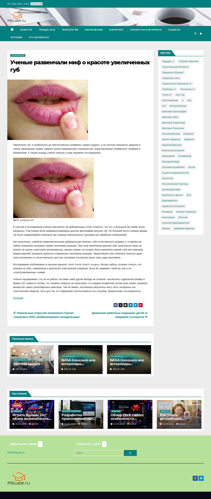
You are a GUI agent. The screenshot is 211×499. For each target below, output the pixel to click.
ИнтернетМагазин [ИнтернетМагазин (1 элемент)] (178, 106)
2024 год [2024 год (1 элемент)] (180, 95)
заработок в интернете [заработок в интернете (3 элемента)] (173, 206)
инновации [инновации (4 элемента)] (167, 212)
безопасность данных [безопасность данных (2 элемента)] (172, 195)
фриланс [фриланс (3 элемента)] (166, 228)
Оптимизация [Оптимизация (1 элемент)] (184, 156)
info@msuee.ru (16, 452)
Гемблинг (17, 411)
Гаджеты (174, 29)
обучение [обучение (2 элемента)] (183, 217)
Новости (26, 29)
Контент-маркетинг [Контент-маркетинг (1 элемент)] (171, 139)
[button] (195, 33)
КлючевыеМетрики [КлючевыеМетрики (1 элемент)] (171, 134)
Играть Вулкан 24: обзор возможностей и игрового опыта (31, 418)
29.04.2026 (21, 424)
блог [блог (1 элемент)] (189, 195)
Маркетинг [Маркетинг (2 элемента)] (189, 139)
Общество (116, 411)
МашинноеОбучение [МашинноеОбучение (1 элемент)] (172, 145)
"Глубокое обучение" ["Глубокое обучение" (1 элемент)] (188, 61)
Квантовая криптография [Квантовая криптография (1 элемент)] (174, 111)
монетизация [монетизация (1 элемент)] (168, 217)
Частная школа (26, 364)
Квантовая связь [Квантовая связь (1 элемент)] (170, 117)
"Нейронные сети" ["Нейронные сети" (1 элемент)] (171, 78)
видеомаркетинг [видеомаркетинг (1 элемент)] (170, 200)
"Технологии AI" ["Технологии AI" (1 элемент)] (187, 89)
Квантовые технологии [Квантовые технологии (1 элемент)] (173, 128)
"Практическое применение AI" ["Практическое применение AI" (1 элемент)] (177, 84)
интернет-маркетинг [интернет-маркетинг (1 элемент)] (186, 212)
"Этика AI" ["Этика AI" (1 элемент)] (167, 95)
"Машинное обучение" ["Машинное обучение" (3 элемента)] (173, 72)
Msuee (33, 424)
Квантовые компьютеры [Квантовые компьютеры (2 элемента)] (173, 122)
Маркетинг (116, 29)
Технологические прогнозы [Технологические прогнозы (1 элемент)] (175, 184)
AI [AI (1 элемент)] (182, 100)
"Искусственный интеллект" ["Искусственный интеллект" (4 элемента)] (175, 67)
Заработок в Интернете (146, 29)
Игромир (16, 37)
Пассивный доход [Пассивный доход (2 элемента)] (170, 161)
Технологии (70, 29)
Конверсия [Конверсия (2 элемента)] (188, 134)
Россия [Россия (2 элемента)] (191, 167)
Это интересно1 (17, 55)
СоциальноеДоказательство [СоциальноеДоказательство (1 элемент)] (175, 173)
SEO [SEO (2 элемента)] (164, 106)
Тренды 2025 (47, 29)
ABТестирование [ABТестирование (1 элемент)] (170, 100)
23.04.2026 (70, 424)
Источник (18, 298)
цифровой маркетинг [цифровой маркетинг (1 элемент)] (184, 228)
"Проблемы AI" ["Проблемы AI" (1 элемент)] (169, 89)
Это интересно (39, 37)
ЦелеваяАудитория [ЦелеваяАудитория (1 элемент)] (171, 189)
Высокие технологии (71, 411)
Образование (94, 29)
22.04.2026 (168, 424)
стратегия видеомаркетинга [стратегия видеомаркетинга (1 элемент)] (175, 223)
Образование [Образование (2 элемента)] (168, 156)
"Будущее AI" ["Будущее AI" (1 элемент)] (168, 61)
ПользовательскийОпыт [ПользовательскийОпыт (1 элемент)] (173, 167)
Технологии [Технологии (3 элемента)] (167, 178)
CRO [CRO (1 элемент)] (189, 100)
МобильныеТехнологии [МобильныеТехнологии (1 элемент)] (173, 150)
